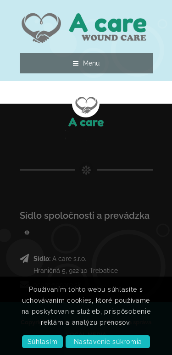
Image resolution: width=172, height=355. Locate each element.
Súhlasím (43, 341)
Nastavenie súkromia (108, 341)
